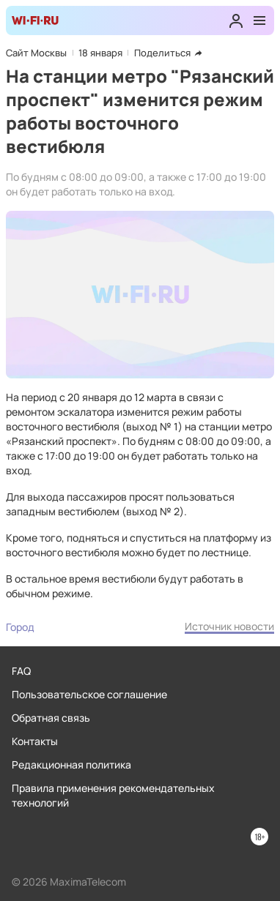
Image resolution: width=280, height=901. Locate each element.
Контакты (35, 741)
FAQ (21, 671)
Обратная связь (51, 718)
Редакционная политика (71, 764)
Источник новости (229, 626)
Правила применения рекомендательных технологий (113, 795)
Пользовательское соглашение (89, 694)
